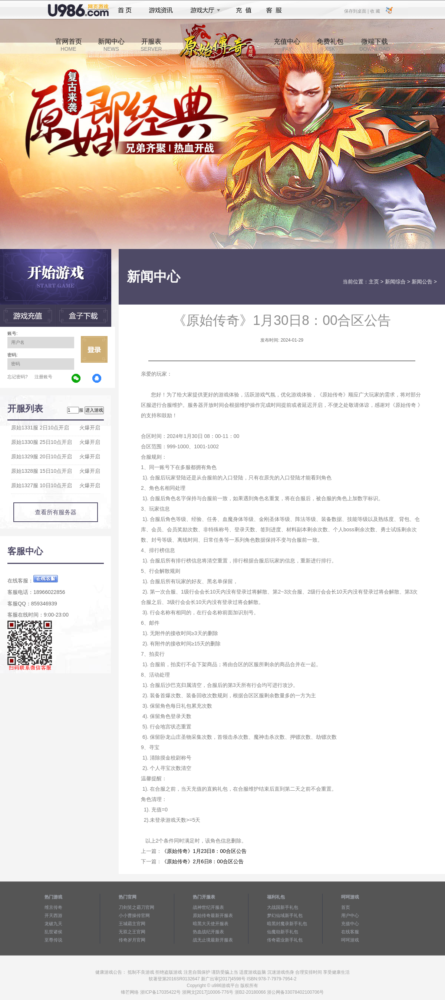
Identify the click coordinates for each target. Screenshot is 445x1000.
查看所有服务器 (55, 512)
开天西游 (53, 915)
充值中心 (287, 45)
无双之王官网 (132, 931)
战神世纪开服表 (208, 907)
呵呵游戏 (350, 940)
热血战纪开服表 (208, 931)
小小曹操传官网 (134, 915)
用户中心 (350, 915)
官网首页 (68, 45)
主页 (374, 282)
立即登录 (94, 349)
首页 (124, 10)
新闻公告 (422, 282)
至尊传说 (53, 940)
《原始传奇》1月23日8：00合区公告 (204, 851)
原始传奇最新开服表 (213, 915)
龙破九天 (53, 923)
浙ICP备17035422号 (160, 992)
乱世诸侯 (53, 931)
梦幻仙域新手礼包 (285, 915)
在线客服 (350, 931)
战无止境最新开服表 (213, 940)
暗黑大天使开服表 (210, 923)
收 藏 (374, 10)
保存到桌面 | (357, 10)
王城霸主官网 (132, 923)
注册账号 (43, 376)
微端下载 (374, 45)
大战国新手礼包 (282, 907)
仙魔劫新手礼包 (282, 931)
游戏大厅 (203, 10)
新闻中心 (111, 45)
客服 (274, 10)
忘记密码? (17, 376)
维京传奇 (53, 907)
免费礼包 (330, 45)
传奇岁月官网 (132, 940)
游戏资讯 (161, 10)
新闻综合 (395, 282)
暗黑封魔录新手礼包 (287, 923)
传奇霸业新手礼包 (285, 940)
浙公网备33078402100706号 (295, 992)
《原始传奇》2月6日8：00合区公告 (203, 861)
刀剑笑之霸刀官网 (136, 907)
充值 (243, 10)
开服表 (151, 45)
